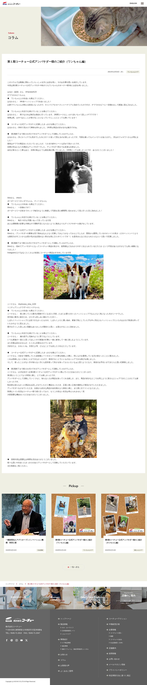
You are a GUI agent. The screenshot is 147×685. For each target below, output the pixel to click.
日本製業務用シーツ (68, 631)
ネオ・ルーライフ (68, 627)
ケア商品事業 (66, 643)
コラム (21, 584)
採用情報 (112, 653)
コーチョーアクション (118, 619)
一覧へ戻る (73, 567)
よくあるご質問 (66, 671)
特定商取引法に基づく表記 (119, 675)
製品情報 (64, 624)
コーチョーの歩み (116, 639)
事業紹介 (64, 639)
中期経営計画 (114, 624)
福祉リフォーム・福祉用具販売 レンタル (75, 649)
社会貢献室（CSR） (117, 643)
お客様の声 (64, 665)
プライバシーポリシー (118, 670)
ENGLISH (133, 3)
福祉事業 (65, 646)
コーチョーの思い (116, 633)
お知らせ (64, 654)
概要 (111, 636)
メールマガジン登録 (117, 664)
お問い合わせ (114, 659)
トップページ (10, 584)
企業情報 (112, 630)
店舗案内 (112, 648)
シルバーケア (66, 634)
